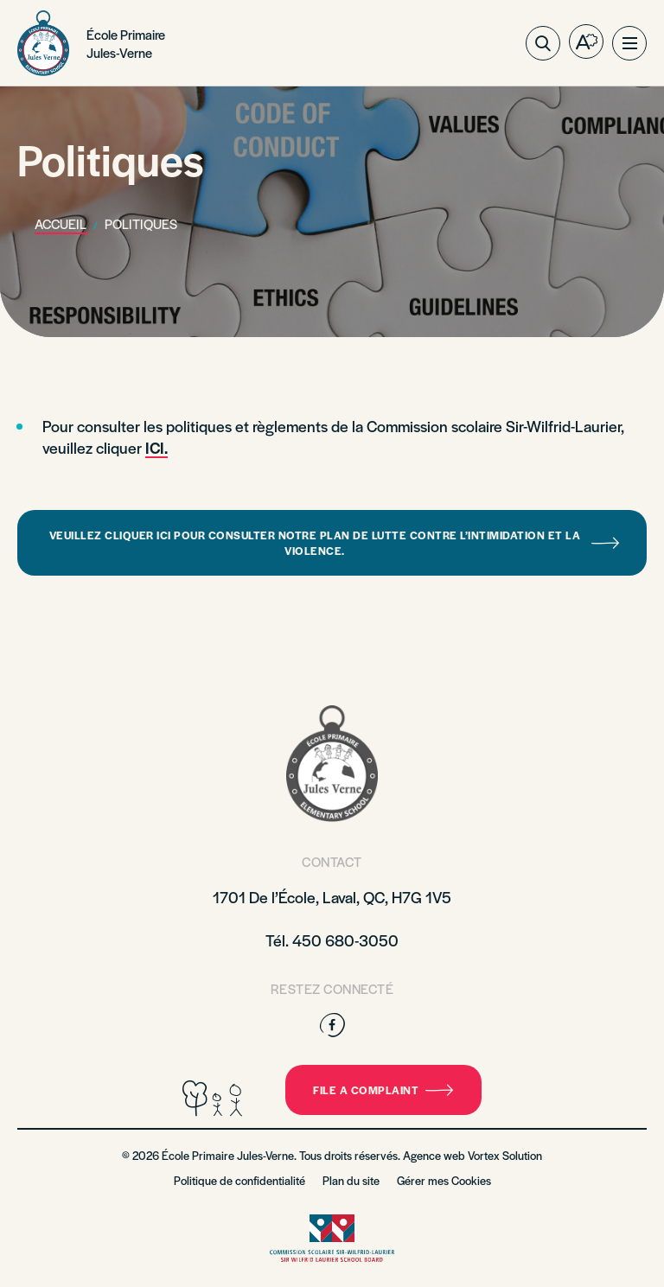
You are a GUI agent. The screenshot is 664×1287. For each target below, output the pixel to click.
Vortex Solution (505, 1155)
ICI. (156, 447)
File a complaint (383, 1090)
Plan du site (351, 1180)
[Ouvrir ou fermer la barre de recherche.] (543, 43)
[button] (629, 43)
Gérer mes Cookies (444, 1180)
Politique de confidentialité (239, 1180)
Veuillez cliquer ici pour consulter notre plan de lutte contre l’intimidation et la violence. (334, 542)
